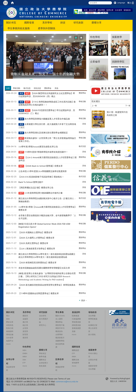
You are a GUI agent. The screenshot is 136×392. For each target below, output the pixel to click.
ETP (24, 362)
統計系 (25, 325)
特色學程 (27, 346)
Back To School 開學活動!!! (30, 182)
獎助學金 (59, 322)
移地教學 (75, 362)
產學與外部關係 (46, 28)
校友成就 (42, 366)
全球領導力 (43, 363)
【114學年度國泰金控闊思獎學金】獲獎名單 (38, 293)
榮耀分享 (96, 22)
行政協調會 (76, 319)
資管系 (25, 331)
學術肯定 (42, 353)
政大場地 (91, 334)
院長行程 (9, 328)
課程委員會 (76, 325)
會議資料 (9, 331)
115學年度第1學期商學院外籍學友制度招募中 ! (46, 152)
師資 (62, 22)
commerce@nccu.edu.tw (67, 381)
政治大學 (92, 10)
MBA (24, 350)
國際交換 (75, 359)
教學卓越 (42, 356)
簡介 (8, 315)
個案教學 (92, 349)
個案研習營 (92, 366)
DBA (24, 359)
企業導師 (59, 334)
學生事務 (59, 312)
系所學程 (47, 22)
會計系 (25, 322)
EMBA (25, 353)
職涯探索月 (59, 337)
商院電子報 (59, 325)
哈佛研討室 (92, 325)
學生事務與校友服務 (19, 28)
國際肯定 (42, 359)
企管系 (25, 328)
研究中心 (42, 325)
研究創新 (78, 22)
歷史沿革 (9, 322)
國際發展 (29, 22)
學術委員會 (76, 322)
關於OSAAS (60, 315)
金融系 (25, 319)
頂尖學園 (91, 315)
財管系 (25, 334)
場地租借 (127, 10)
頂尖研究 (42, 315)
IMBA (25, 356)
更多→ (84, 300)
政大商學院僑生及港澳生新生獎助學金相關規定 (46, 132)
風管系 (25, 337)
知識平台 (9, 341)
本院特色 (9, 325)
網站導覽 (101, 10)
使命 (8, 319)
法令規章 (118, 10)
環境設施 (9, 334)
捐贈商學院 (59, 341)
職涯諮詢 (59, 331)
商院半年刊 (59, 328)
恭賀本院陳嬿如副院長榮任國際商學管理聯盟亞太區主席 (44, 268)
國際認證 (75, 350)
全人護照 (59, 319)
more (8, 344)
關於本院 (11, 22)
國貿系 (25, 315)
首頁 (86, 10)
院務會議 (75, 315)
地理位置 (109, 10)
